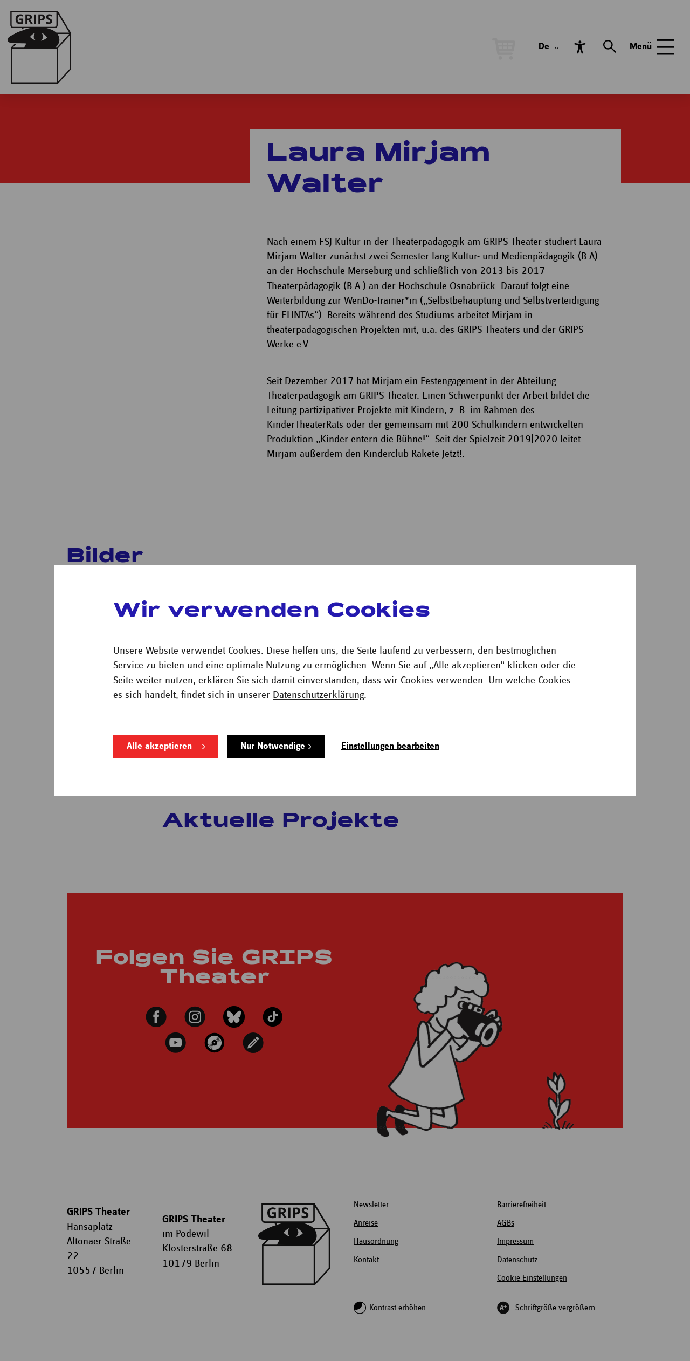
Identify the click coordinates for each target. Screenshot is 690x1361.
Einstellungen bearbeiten (390, 746)
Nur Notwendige (272, 746)
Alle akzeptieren (159, 746)
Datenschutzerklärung (318, 695)
